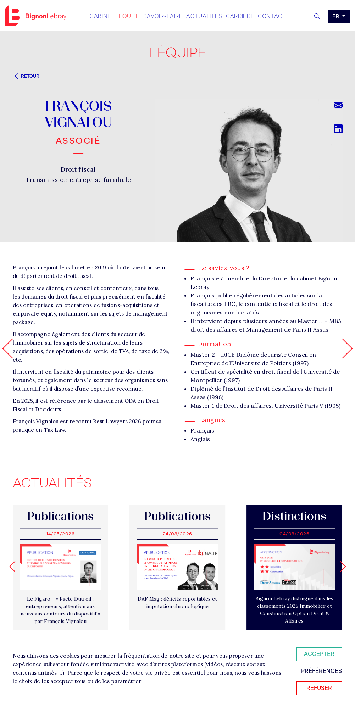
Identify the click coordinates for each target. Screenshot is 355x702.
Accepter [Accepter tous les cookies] (319, 654)
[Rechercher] (317, 16)
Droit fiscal (78, 169)
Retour (26, 76)
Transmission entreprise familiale (78, 180)
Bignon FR (35, 15)
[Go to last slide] (14, 566)
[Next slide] (340, 566)
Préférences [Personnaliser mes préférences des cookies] (321, 671)
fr (336, 16)
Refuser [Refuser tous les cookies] (319, 688)
